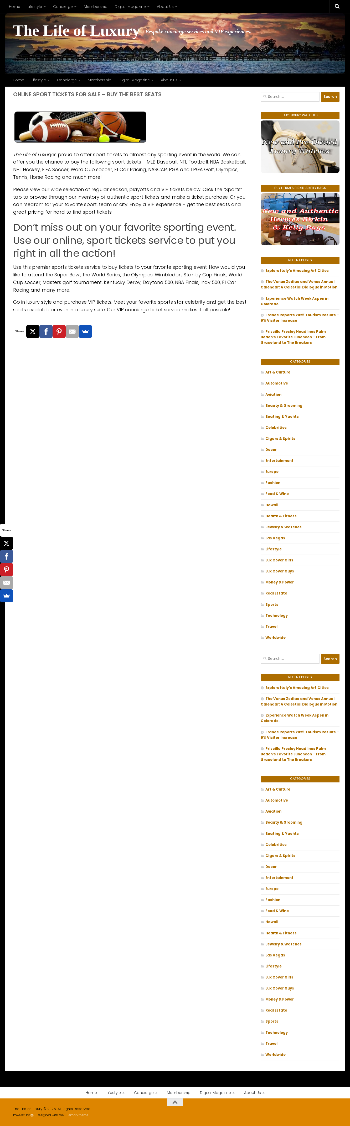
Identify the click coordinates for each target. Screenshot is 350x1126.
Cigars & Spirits (280, 438)
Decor (271, 449)
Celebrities (276, 427)
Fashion (272, 482)
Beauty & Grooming (283, 405)
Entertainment (279, 460)
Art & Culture (277, 372)
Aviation (273, 394)
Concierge (63, 6)
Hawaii (271, 505)
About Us (165, 6)
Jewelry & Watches (283, 527)
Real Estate (276, 593)
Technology (276, 615)
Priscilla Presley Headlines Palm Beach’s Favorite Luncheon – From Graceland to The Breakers (293, 337)
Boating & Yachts (282, 416)
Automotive (276, 383)
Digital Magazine (130, 6)
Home (14, 6)
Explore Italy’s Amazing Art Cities (297, 270)
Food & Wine (277, 493)
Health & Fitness (281, 516)
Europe (272, 471)
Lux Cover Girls (279, 560)
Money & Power (279, 582)
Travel (271, 626)
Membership (95, 6)
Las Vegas (275, 538)
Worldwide (275, 637)
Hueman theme (76, 1115)
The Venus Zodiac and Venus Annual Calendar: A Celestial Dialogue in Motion (299, 284)
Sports (271, 604)
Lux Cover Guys (279, 571)
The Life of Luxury (76, 31)
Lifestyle (35, 6)
